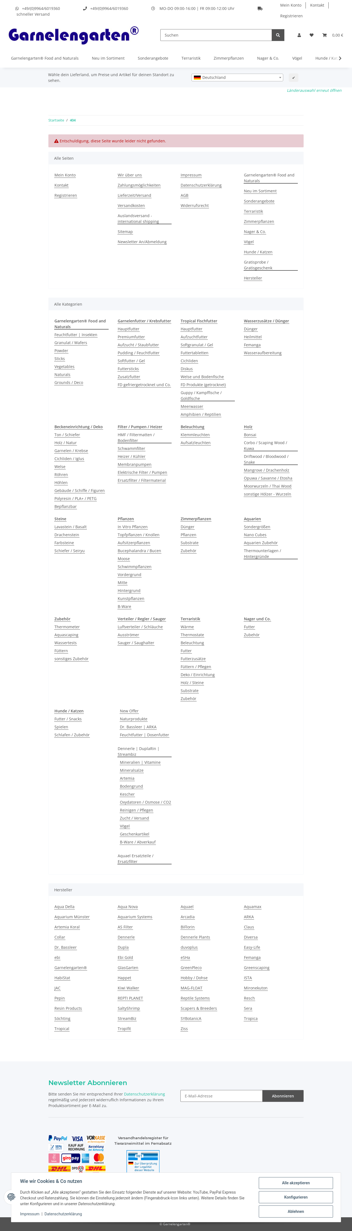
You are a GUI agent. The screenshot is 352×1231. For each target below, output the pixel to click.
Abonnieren (283, 1096)
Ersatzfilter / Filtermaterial (142, 480)
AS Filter (125, 927)
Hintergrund (129, 590)
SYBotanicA (191, 1018)
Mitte (122, 582)
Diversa (251, 937)
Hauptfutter (128, 328)
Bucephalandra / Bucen (139, 550)
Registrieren (291, 15)
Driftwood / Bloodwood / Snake (266, 459)
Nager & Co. (268, 58)
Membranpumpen (135, 464)
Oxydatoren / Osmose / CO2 (145, 802)
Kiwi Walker (128, 988)
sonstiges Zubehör (71, 658)
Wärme (187, 626)
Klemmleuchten (195, 434)
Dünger (251, 328)
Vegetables (64, 366)
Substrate (190, 542)
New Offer (129, 710)
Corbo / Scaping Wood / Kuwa (265, 445)
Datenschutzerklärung (63, 1214)
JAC (57, 988)
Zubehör (188, 550)
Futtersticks (128, 368)
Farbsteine (64, 542)
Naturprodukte (133, 718)
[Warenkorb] (333, 35)
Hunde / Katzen (329, 58)
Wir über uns (130, 175)
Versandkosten (131, 205)
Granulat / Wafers (70, 342)
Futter (186, 650)
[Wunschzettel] (311, 35)
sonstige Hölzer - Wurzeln (267, 494)
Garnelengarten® (70, 967)
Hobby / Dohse (194, 977)
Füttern (61, 650)
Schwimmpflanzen (135, 566)
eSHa (185, 957)
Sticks (59, 358)
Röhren (61, 474)
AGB (184, 195)
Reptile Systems (195, 998)
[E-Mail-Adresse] (221, 1096)
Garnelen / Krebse (71, 450)
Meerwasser (192, 406)
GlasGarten (128, 967)
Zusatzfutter (129, 376)
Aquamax (252, 906)
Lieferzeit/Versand (134, 195)
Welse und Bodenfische (202, 376)
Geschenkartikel (134, 834)
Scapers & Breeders (199, 1008)
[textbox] (237, 77)
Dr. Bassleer (65, 947)
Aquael (187, 906)
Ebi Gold (125, 957)
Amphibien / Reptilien (201, 414)
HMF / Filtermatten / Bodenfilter (136, 437)
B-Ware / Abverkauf (138, 842)
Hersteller (253, 278)
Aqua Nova (128, 906)
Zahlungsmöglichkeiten (139, 185)
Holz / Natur (65, 442)
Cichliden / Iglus (69, 458)
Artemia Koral (67, 927)
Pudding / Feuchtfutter (139, 352)
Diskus (187, 368)
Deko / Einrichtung (198, 674)
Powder (61, 350)
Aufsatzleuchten (196, 442)
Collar (59, 937)
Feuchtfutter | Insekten (75, 334)
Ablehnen (296, 1211)
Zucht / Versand (134, 818)
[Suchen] (216, 35)
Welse (59, 466)
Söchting (62, 1018)
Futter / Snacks (68, 718)
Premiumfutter (131, 336)
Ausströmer (128, 634)
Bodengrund (131, 786)
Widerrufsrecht (195, 205)
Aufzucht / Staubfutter (138, 344)
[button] (299, 35)
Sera (248, 1008)
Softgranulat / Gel (197, 344)
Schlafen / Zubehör (72, 734)
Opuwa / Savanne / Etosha (268, 478)
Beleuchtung (192, 642)
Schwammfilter (131, 448)
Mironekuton (256, 988)
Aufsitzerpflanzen (134, 542)
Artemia (127, 778)
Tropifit (124, 1028)
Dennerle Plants (195, 937)
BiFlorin (188, 927)
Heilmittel (253, 336)
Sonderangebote (153, 58)
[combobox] (237, 77)
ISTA (248, 977)
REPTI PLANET (130, 998)
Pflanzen (188, 534)
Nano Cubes (255, 534)
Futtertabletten (194, 352)
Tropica (251, 1018)
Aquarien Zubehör (261, 542)
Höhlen (61, 482)
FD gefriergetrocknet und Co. (144, 384)
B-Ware (124, 606)
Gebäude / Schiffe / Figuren (79, 490)
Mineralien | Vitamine (140, 762)
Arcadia (188, 916)
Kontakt (317, 5)
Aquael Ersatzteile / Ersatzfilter (135, 858)
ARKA (249, 916)
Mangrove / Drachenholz (266, 470)
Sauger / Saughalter (136, 642)
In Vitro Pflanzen (133, 526)
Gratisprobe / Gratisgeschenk (258, 264)
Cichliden (189, 360)
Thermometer (67, 626)
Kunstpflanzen (131, 598)
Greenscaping (257, 967)
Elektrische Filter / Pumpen (142, 472)
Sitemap (125, 231)
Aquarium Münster (72, 916)
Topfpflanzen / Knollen (139, 534)
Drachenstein (66, 534)
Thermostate (192, 634)
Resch (249, 998)
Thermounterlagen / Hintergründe (262, 553)
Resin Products (68, 1008)
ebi (57, 957)
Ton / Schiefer (67, 434)
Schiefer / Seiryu (69, 550)
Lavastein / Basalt (70, 526)
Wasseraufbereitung (263, 352)
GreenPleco (191, 967)
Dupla (123, 947)
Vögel (297, 58)
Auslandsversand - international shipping (138, 218)
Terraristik (191, 58)
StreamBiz (127, 1018)
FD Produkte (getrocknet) (203, 384)
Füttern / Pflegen (196, 666)
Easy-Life (252, 947)
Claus (249, 927)
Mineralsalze (132, 770)
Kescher (127, 794)
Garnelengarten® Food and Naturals (45, 58)
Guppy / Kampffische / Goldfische (201, 395)
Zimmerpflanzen (229, 58)
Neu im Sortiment (108, 58)
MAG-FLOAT (191, 988)
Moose (124, 558)
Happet (124, 977)
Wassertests (65, 642)
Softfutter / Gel (131, 360)
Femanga (252, 344)
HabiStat (62, 977)
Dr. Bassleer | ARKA (138, 726)
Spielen (61, 726)
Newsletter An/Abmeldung (142, 241)
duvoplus (189, 947)
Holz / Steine (192, 682)
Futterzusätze (193, 658)
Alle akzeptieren (296, 1183)
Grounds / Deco (68, 382)
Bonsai (250, 434)
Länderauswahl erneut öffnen (314, 90)
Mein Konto (290, 5)
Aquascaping (66, 634)
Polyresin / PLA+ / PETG (75, 498)
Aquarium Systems (135, 916)
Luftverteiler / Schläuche (140, 626)
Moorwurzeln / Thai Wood (268, 486)
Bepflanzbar (65, 506)
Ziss (184, 1028)
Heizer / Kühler (131, 456)
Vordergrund (129, 574)
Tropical (61, 1028)
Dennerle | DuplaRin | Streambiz (139, 751)
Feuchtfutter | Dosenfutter (144, 734)
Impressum (29, 1214)
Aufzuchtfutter (194, 336)
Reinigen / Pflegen (136, 810)
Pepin (59, 998)
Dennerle (126, 937)
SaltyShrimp (129, 1008)
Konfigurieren (295, 1197)
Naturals (62, 374)
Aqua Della (64, 906)
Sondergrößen (257, 526)
